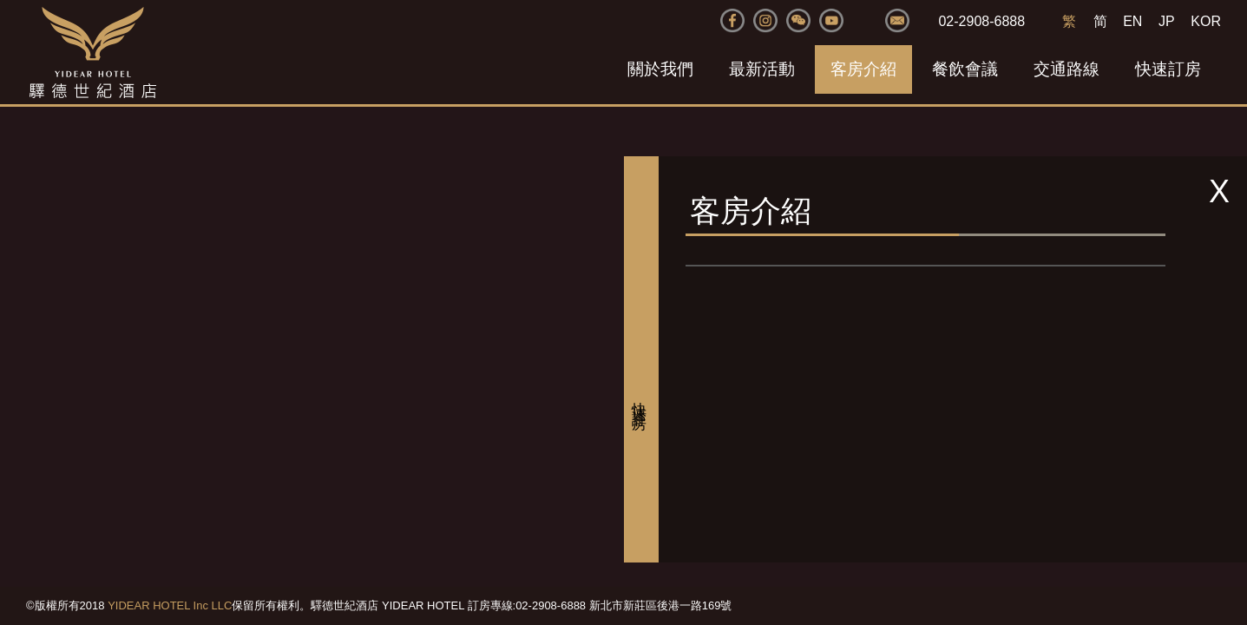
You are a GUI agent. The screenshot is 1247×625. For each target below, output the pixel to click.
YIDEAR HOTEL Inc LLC (170, 605)
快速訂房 (1168, 69)
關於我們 (660, 69)
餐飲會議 (965, 69)
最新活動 (762, 69)
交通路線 (1066, 69)
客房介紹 (863, 69)
